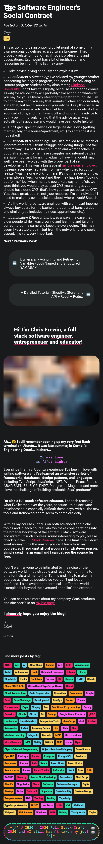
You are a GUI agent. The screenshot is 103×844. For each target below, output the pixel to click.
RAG (34, 763)
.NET (27, 742)
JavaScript (69, 721)
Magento (33, 735)
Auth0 (8, 672)
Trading (51, 798)
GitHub (33, 714)
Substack (32, 791)
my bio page (45, 603)
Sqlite (86, 784)
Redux (26, 770)
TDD (28, 798)
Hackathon (11, 721)
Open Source (83, 749)
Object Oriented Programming (21, 749)
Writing (63, 812)
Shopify (9, 784)
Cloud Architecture (15, 693)
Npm (78, 742)
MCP (58, 735)
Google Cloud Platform (72, 714)
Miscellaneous (13, 742)
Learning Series (41, 728)
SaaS (71, 770)
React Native (12, 770)
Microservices (73, 735)
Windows (41, 812)
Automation (21, 672)
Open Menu (9, 8)
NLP (59, 742)
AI (24, 665)
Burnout (50, 679)
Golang (52, 714)
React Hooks (75, 763)
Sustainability (63, 791)
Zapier (92, 812)
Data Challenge (22, 700)
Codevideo (60, 693)
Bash (34, 672)
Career (69, 679)
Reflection (58, 770)
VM (68, 805)
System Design (83, 791)
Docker (70, 700)
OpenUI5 (9, 756)
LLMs (65, 728)
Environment (12, 707)
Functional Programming (66, 707)
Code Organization (39, 693)
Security (22, 777)
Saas (80, 770)
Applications (82, 665)
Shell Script (82, 777)
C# (60, 679)
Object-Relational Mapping (57, 749)
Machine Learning (15, 735)
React (43, 763)
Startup (9, 791)
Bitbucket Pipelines (52, 672)
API (60, 665)
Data (7, 700)
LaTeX (24, 728)
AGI (17, 665)
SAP (89, 770)
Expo (25, 707)
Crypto (89, 693)
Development (41, 700)
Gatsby (87, 707)
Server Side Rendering (43, 777)
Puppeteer (10, 763)
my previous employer (79, 165)
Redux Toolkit (41, 770)
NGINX (49, 742)
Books (23, 679)
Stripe (20, 791)
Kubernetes (11, 728)
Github (22, 714)
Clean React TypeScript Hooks (45, 686)
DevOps (57, 700)
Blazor (82, 672)
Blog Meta (10, 679)
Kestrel (92, 721)
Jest (81, 721)
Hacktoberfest (28, 721)
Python (24, 763)
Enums (81, 700)
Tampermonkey (13, 798)
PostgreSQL (65, 756)
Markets (46, 735)
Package (23, 756)
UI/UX (34, 805)
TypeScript (65, 798)
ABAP (8, 665)
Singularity (23, 784)
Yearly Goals (78, 812)
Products (81, 756)
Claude (91, 679)
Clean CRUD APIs (14, 686)
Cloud (69, 686)
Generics (10, 714)
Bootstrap (36, 679)
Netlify (37, 742)
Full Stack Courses (40, 540)
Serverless (66, 777)
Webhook (79, 805)
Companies (76, 693)
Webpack (10, 812)
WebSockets (25, 812)
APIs (68, 665)
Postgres (49, 756)
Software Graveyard (68, 784)
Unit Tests (47, 805)
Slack (36, 784)
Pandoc (36, 756)
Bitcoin (71, 672)
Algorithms (35, 665)
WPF (52, 812)
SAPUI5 (9, 777)
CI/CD (80, 679)
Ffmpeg (36, 707)
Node (69, 742)
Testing (38, 798)
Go (42, 714)
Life (7, 38)
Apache (50, 665)
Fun (46, 707)
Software (48, 784)
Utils (59, 805)
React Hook (57, 763)
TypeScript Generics (16, 805)
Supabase (46, 791)
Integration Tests (50, 721)
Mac (74, 728)
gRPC (92, 714)
